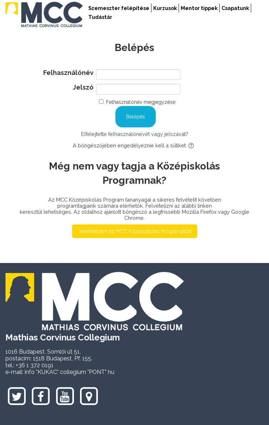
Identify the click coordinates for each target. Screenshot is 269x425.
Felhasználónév (68, 72)
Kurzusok (165, 8)
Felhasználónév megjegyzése (140, 102)
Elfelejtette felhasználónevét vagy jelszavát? (134, 134)
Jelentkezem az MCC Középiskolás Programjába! (134, 231)
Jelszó (83, 87)
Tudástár (100, 17)
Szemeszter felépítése (118, 8)
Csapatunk (235, 8)
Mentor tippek (199, 8)
